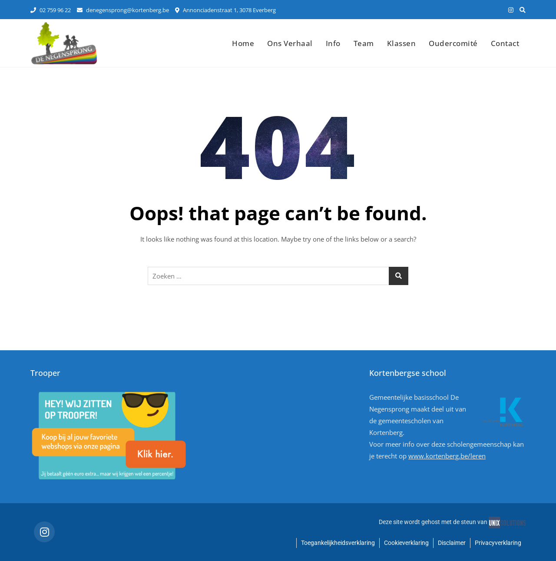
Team (364, 43)
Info (333, 43)
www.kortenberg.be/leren (447, 455)
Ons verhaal (290, 43)
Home (243, 43)
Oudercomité (453, 43)
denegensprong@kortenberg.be (123, 10)
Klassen (401, 43)
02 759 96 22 (50, 10)
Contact (505, 43)
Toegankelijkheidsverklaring (338, 542)
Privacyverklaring (498, 542)
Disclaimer (452, 542)
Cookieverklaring (406, 542)
